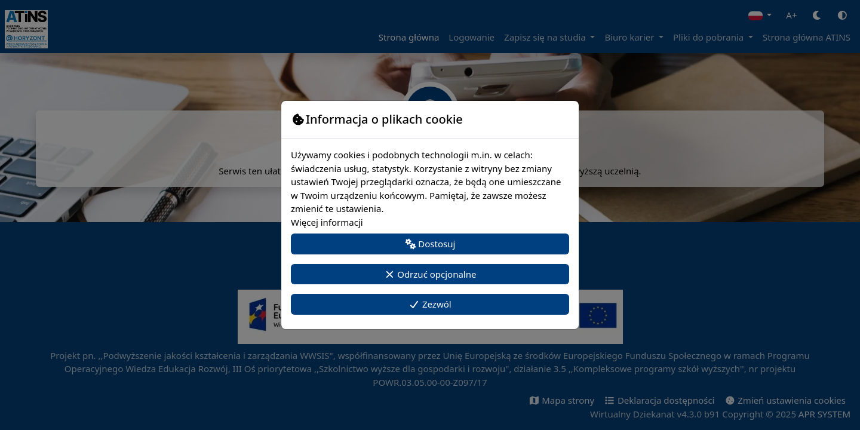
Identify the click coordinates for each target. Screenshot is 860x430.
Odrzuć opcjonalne (430, 274)
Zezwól (429, 304)
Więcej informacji (327, 222)
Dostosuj (430, 244)
